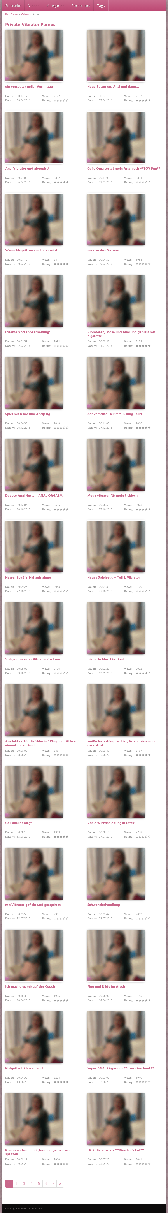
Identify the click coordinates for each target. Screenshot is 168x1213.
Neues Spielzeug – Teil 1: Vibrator (113, 578)
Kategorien (55, 5)
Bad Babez (11, 14)
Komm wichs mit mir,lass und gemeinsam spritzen (38, 1152)
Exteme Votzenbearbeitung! (27, 332)
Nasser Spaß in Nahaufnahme (28, 578)
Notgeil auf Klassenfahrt (24, 1068)
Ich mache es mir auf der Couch (30, 987)
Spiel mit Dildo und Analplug (27, 414)
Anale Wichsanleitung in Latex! (111, 823)
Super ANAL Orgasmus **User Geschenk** (120, 1068)
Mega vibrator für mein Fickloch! (113, 496)
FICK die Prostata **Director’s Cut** (115, 1150)
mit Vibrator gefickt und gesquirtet (33, 905)
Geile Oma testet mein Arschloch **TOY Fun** (123, 169)
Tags (101, 5)
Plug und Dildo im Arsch (106, 987)
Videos (33, 5)
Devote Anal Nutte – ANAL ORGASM (34, 496)
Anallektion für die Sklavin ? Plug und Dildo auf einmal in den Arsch (42, 743)
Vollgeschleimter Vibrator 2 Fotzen (32, 659)
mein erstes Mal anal (103, 250)
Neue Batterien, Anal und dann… (113, 87)
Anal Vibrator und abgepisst (27, 169)
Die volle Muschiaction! (105, 659)
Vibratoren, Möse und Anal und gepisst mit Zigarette (121, 334)
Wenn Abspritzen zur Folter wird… (32, 250)
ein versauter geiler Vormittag (29, 87)
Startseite (13, 5)
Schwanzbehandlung (103, 905)
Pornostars (81, 5)
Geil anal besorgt (18, 823)
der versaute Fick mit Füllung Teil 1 (114, 414)
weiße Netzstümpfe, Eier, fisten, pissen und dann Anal (122, 743)
